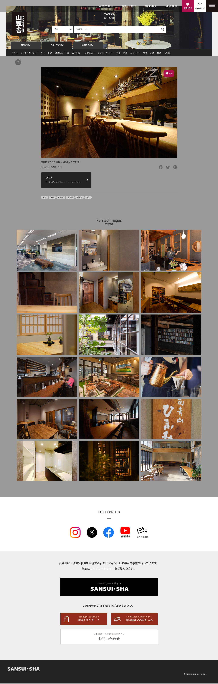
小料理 (60, 199)
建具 (159, 54)
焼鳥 (50, 54)
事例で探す (26, 46)
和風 (52, 199)
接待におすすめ (62, 54)
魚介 (88, 199)
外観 (125, 54)
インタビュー (89, 54)
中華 (43, 54)
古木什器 (76, 54)
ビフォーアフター (105, 54)
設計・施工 (129, 6)
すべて (15, 54)
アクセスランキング (29, 54)
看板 (145, 54)
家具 (152, 54)
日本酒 (79, 199)
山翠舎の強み (105, 6)
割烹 (44, 199)
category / (45, 168)
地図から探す (88, 46)
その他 (167, 54)
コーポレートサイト (102, 570)
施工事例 (151, 6)
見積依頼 (171, 6)
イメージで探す (57, 46)
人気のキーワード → (85, 35)
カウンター (135, 54)
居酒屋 (70, 199)
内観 (118, 54)
